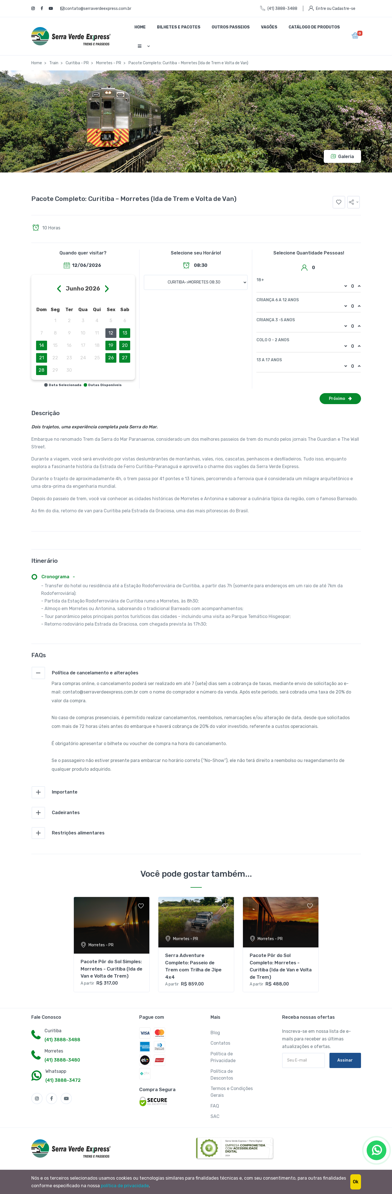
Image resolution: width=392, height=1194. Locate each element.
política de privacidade (125, 1185)
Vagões (269, 27)
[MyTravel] (72, 1148)
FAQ (215, 1106)
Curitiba (53, 1030)
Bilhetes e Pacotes (178, 27)
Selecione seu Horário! (196, 253)
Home (140, 27)
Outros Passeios (231, 27)
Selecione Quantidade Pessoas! (308, 253)
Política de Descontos (222, 1075)
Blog (215, 1032)
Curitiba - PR (77, 63)
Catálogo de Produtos (314, 27)
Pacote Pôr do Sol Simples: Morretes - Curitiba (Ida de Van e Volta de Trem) (111, 969)
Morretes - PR (108, 63)
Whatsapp (55, 1071)
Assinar (345, 1060)
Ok (355, 1181)
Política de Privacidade (223, 1057)
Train (53, 63)
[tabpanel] (112, 944)
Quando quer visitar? (83, 253)
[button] (353, 202)
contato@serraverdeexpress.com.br (95, 8)
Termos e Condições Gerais (232, 1092)
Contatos (220, 1043)
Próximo (340, 398)
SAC (215, 1116)
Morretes (54, 1051)
